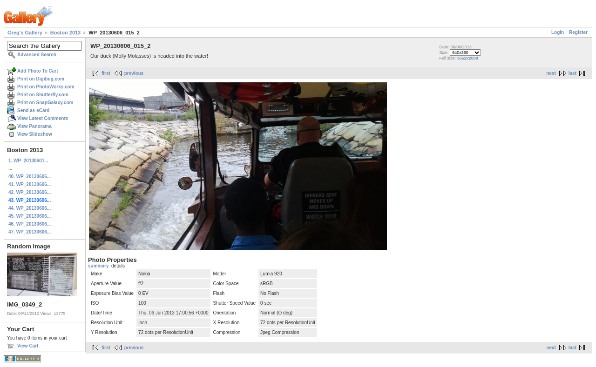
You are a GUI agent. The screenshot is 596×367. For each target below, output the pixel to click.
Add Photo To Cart (37, 70)
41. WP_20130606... (29, 184)
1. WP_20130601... (28, 160)
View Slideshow (34, 134)
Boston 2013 (65, 32)
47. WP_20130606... (29, 231)
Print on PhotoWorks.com (45, 86)
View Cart (27, 345)
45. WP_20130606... (29, 216)
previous (134, 73)
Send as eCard (33, 110)
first (106, 73)
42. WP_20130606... (29, 192)
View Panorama (34, 126)
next (551, 73)
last (572, 73)
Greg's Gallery (24, 32)
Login (557, 32)
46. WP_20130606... (29, 224)
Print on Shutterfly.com (42, 94)
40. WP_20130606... (29, 176)
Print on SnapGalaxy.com (45, 102)
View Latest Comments (42, 118)
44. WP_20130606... (29, 208)
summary (98, 265)
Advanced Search (36, 54)
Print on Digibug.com (40, 78)
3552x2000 (467, 58)
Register (578, 32)
